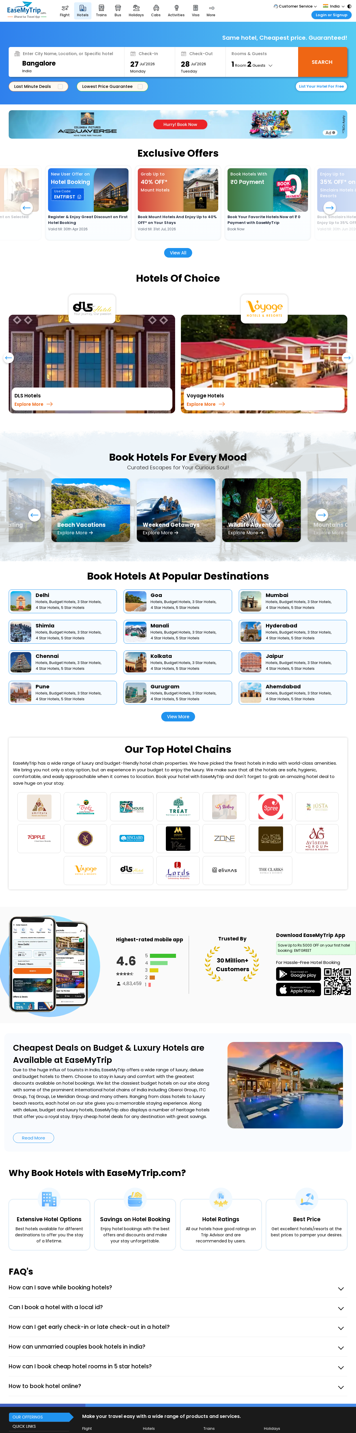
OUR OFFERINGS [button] (27, 1417)
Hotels (149, 1428)
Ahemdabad (283, 686)
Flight (87, 1428)
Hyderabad (281, 625)
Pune (42, 686)
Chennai (47, 656)
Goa (156, 595)
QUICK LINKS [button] (24, 1426)
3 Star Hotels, (89, 602)
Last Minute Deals (37, 86)
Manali (160, 625)
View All (178, 253)
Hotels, (42, 602)
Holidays (272, 1428)
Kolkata (161, 656)
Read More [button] (33, 1138)
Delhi (42, 595)
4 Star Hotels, (48, 607)
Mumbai (277, 595)
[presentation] (8, 360)
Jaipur (275, 656)
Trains (209, 1428)
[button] (67, 194)
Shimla (45, 625)
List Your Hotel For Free (321, 86)
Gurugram (165, 686)
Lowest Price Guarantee (111, 86)
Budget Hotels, (62, 602)
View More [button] (178, 717)
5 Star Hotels (73, 607)
